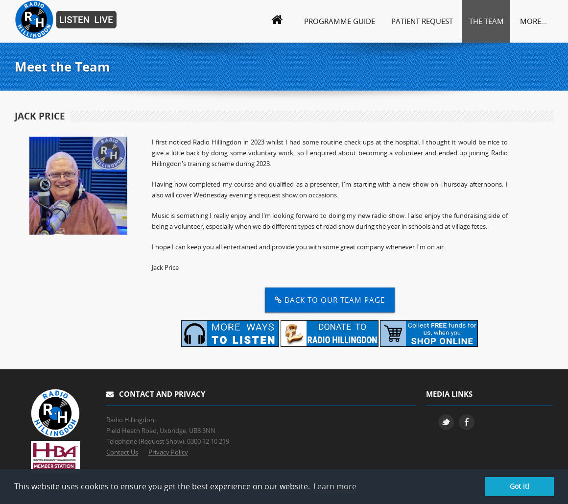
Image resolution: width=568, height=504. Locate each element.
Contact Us (122, 452)
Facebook (466, 422)
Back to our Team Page (330, 300)
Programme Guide (339, 21)
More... (533, 21)
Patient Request (422, 21)
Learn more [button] (334, 486)
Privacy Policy (168, 452)
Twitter (446, 422)
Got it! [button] (519, 486)
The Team (486, 21)
